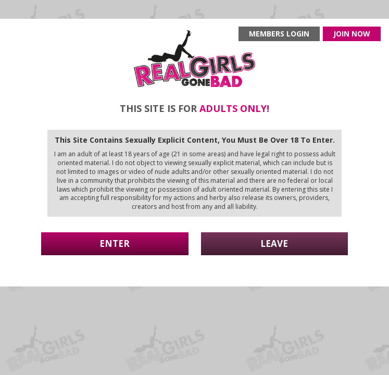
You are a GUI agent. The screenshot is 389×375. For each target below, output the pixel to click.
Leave (274, 243)
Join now (351, 34)
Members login (279, 34)
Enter (114, 243)
